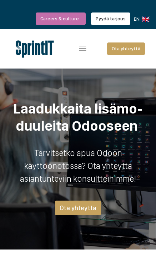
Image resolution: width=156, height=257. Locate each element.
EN (141, 19)
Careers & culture (60, 18)
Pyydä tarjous (111, 18)
